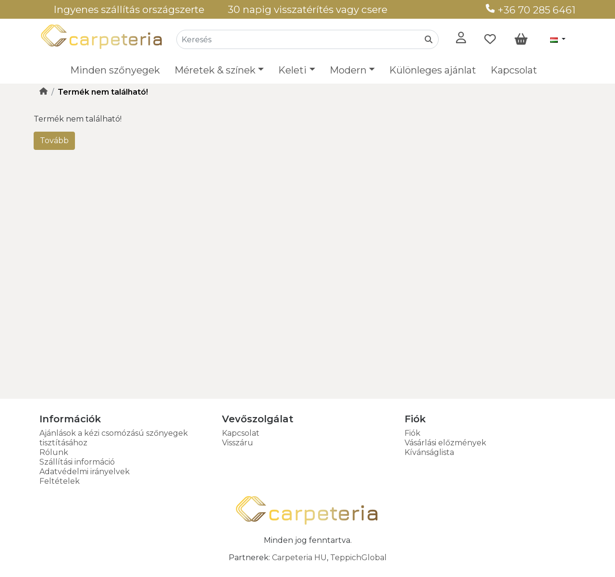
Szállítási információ (77, 462)
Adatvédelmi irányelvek (84, 471)
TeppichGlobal (358, 557)
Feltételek (59, 481)
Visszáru (237, 442)
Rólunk (53, 452)
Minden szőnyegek (115, 70)
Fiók (412, 433)
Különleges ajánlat (432, 70)
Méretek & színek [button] (215, 70)
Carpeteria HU (299, 557)
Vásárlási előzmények (445, 442)
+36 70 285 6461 (531, 10)
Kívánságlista (429, 452)
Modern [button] (348, 70)
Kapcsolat (514, 70)
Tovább (54, 140)
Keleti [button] (292, 70)
